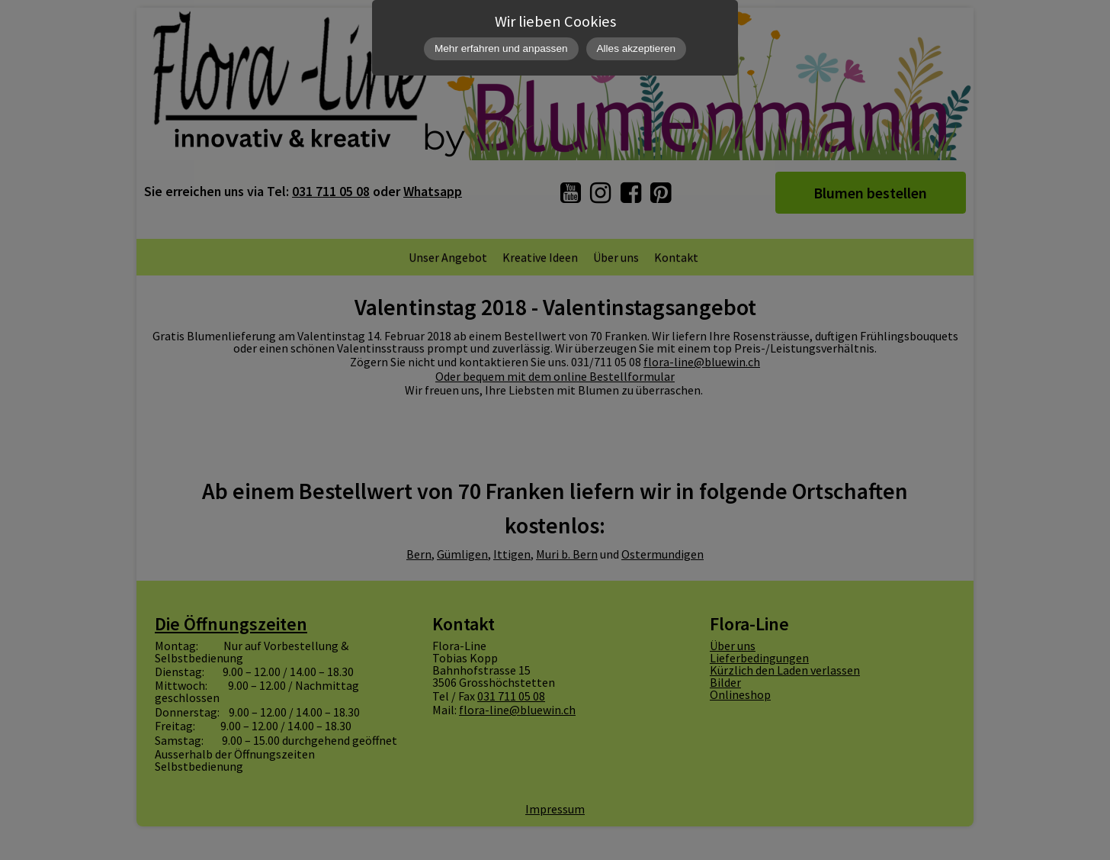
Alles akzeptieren (636, 48)
